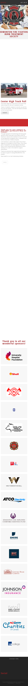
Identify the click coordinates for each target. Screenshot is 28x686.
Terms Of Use (18, 683)
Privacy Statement (11, 683)
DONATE (5, 112)
